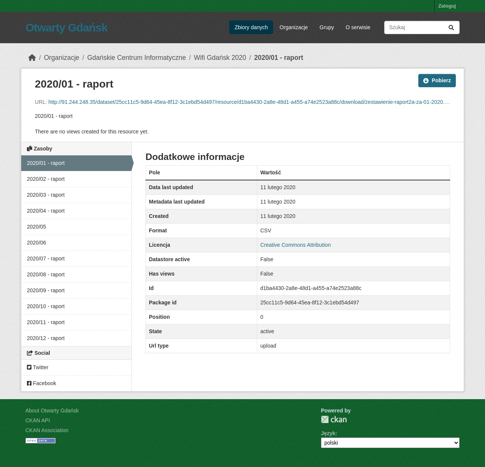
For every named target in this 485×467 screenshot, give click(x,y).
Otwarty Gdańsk (66, 27)
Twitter (37, 367)
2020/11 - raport (46, 322)
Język (328, 433)
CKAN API (37, 420)
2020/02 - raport (46, 179)
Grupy (326, 27)
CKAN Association (47, 430)
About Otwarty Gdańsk (52, 410)
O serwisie (358, 27)
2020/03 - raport (46, 195)
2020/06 (36, 243)
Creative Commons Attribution (295, 245)
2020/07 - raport (46, 258)
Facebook (41, 383)
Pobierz (437, 80)
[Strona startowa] (32, 57)
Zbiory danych (251, 27)
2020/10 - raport (46, 306)
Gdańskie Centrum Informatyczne (136, 57)
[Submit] (451, 27)
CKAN (334, 419)
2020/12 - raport (46, 338)
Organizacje (294, 27)
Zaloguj (447, 6)
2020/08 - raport (46, 274)
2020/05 (36, 227)
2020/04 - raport (46, 211)
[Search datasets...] (422, 27)
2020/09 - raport (46, 290)
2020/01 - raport (278, 57)
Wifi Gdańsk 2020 (220, 57)
